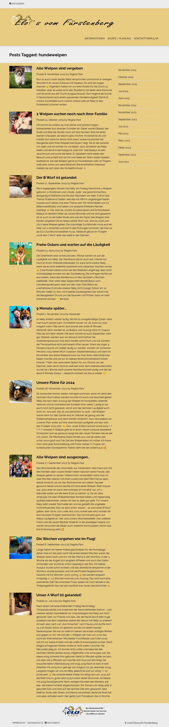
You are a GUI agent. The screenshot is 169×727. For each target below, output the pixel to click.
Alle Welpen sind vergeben (59, 68)
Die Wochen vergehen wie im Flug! (65, 539)
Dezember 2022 (127, 154)
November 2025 (127, 70)
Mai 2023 (123, 133)
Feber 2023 (124, 147)
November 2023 (127, 112)
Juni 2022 (123, 161)
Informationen (95, 38)
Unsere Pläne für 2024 (55, 383)
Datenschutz (35, 723)
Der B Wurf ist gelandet (56, 177)
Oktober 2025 (125, 77)
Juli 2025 (123, 91)
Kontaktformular (146, 38)
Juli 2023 (123, 126)
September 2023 (127, 119)
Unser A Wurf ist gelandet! (58, 595)
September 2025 (127, 84)
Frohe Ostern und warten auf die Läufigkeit (73, 245)
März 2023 (124, 140)
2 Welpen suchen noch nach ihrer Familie (71, 114)
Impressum (18, 723)
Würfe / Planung (119, 38)
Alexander (74, 314)
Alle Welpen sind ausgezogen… (63, 457)
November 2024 (127, 105)
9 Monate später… (51, 308)
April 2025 (124, 98)
